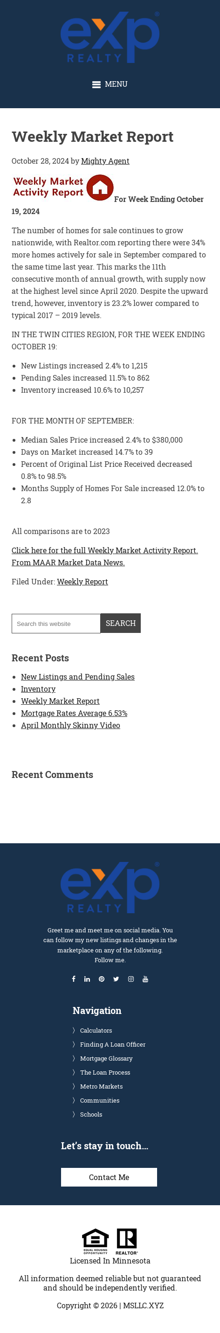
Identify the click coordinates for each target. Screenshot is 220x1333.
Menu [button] (116, 84)
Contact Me (109, 1177)
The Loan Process (105, 1072)
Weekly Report (82, 581)
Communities (99, 1100)
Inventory (38, 689)
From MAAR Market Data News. (68, 562)
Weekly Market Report (60, 701)
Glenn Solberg (117, 16)
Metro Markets (101, 1086)
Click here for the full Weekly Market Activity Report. (105, 550)
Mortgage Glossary (106, 1058)
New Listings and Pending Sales (78, 676)
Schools (91, 1114)
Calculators (96, 1030)
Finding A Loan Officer (112, 1044)
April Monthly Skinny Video (70, 725)
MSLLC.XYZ (143, 1305)
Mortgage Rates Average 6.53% (74, 713)
